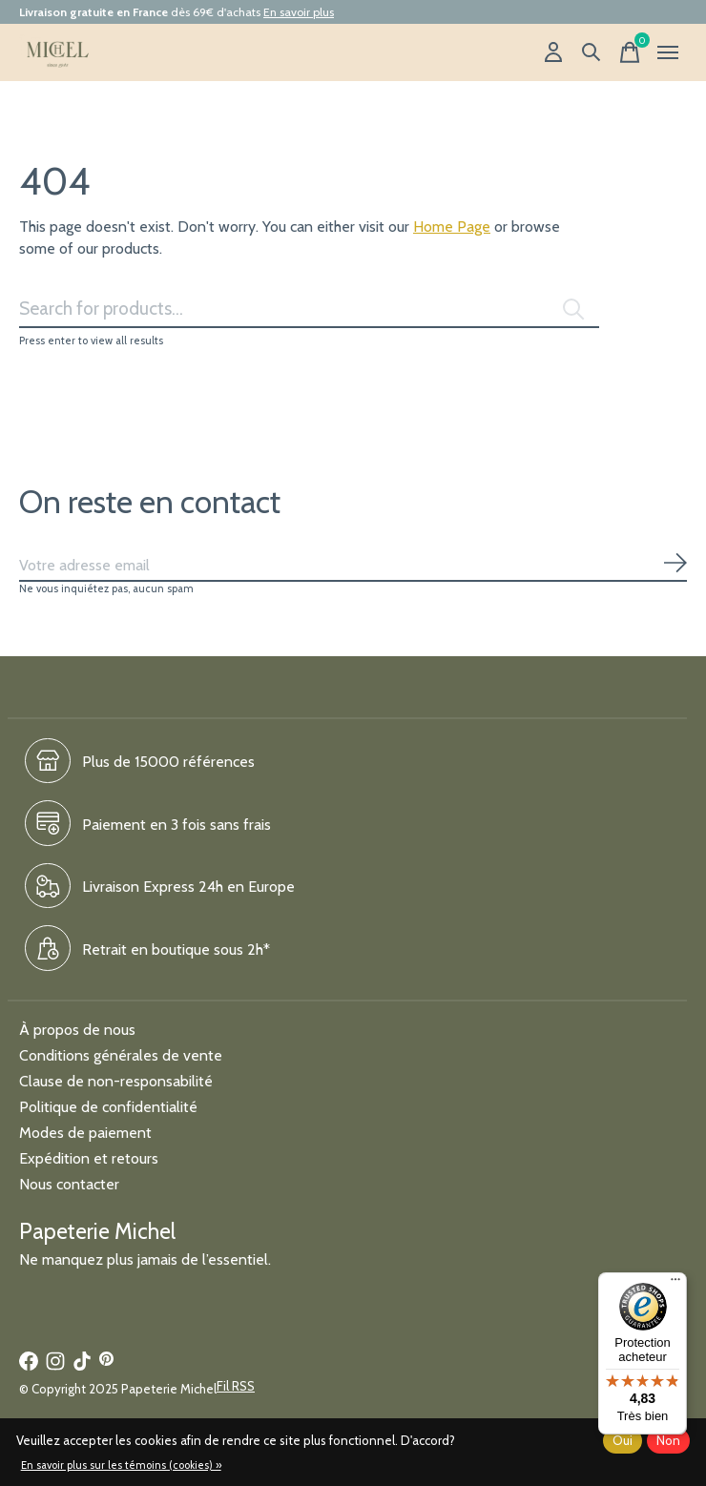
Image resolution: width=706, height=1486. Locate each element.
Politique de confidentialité (108, 1107)
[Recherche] (591, 52)
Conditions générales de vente (120, 1055)
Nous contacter (69, 1184)
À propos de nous (77, 1030)
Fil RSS (236, 1385)
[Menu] (675, 1283)
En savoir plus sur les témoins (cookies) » (121, 1465)
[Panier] (630, 52)
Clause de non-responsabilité (116, 1081)
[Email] (353, 566)
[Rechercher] (309, 309)
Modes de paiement (85, 1133)
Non (668, 1440)
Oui (623, 1440)
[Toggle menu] (668, 52)
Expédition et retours (88, 1158)
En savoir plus (298, 12)
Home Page (451, 226)
